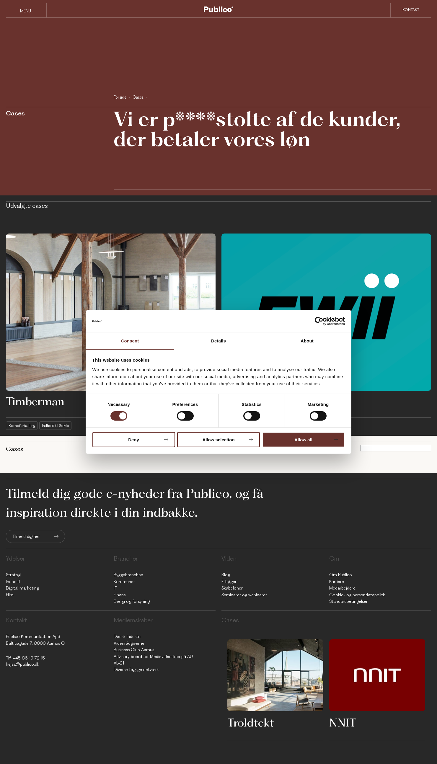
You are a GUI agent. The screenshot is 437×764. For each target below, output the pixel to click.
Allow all (303, 439)
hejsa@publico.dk (22, 664)
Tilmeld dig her (26, 536)
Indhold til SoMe (57, 425)
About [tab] (307, 340)
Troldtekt (250, 722)
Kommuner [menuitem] (124, 581)
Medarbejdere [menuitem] (342, 588)
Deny (133, 439)
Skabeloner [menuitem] (232, 588)
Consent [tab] (130, 340)
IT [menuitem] (115, 588)
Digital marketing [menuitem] (22, 588)
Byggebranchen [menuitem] (128, 575)
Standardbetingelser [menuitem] (348, 601)
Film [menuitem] (10, 595)
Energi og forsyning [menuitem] (132, 601)
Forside (120, 97)
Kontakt (411, 10)
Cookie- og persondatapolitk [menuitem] (357, 595)
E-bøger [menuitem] (229, 581)
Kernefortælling (22, 425)
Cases (138, 97)
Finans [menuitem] (119, 595)
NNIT (342, 722)
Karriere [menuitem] (336, 581)
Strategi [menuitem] (13, 575)
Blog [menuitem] (225, 575)
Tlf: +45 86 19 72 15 (25, 658)
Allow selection (218, 439)
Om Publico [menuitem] (340, 575)
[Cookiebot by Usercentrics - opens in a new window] (319, 321)
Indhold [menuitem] (13, 581)
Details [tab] (218, 340)
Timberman (35, 401)
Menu (25, 11)
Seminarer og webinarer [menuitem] (244, 595)
